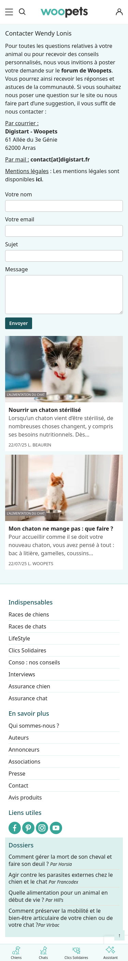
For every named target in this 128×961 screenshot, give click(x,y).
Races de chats (27, 626)
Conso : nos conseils (34, 662)
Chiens (16, 951)
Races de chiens (29, 614)
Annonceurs (24, 749)
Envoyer (18, 323)
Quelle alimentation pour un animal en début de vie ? (58, 896)
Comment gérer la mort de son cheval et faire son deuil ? (60, 860)
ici (39, 179)
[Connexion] (119, 12)
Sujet (11, 244)
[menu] (10, 12)
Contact (18, 785)
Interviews (22, 674)
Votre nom (18, 194)
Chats (43, 951)
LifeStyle (19, 638)
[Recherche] (22, 12)
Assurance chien (29, 686)
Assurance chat (28, 698)
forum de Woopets (86, 70)
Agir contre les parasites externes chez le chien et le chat (61, 878)
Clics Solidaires (76, 951)
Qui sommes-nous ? (34, 725)
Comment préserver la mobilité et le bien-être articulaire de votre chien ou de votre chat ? (61, 918)
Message (16, 269)
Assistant (110, 951)
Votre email (19, 219)
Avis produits (25, 797)
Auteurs (19, 737)
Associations (24, 761)
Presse (17, 773)
